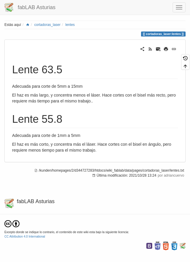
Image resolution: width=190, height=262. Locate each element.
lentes (70, 25)
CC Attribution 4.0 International (24, 236)
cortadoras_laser (47, 25)
